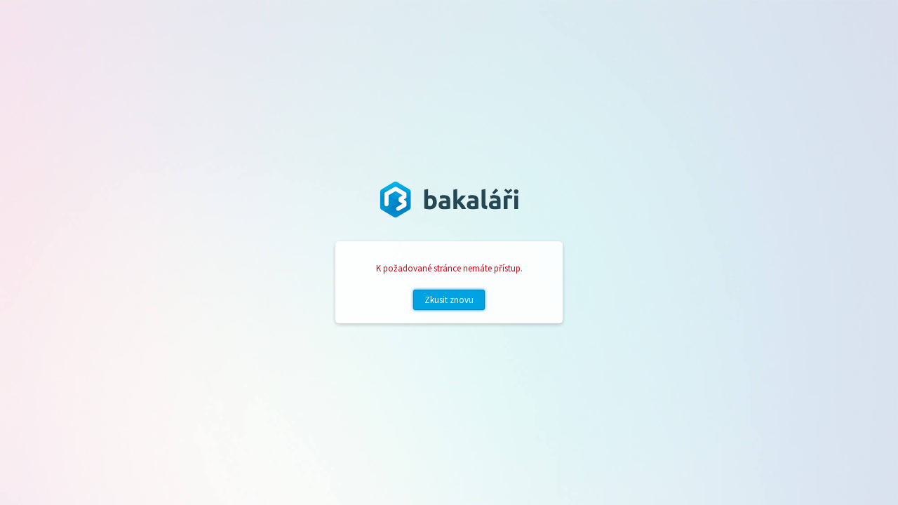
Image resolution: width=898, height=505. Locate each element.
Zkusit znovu (449, 300)
